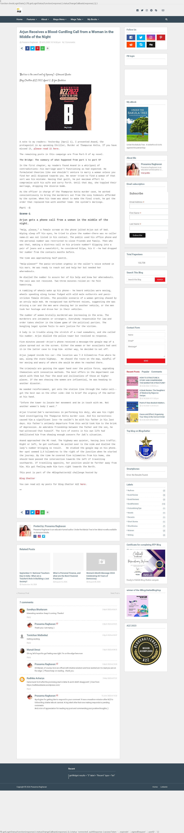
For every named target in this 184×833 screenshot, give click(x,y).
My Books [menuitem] (92, 19)
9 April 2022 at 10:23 (109, 664)
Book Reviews (146, 499)
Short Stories (146, 522)
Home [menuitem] (19, 19)
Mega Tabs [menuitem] (76, 19)
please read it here (46, 149)
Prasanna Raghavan (30, 42)
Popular (145, 371)
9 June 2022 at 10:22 (109, 696)
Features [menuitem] (31, 19)
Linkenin (164, 787)
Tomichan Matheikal (37, 635)
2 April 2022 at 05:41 (109, 624)
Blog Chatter (27, 478)
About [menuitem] (44, 19)
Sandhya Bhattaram (37, 609)
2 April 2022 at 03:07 (109, 635)
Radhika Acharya (35, 678)
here (83, 484)
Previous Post (23, 593)
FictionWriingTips (146, 508)
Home (155, 787)
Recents (146, 517)
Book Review (146, 495)
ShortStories (146, 526)
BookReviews (146, 504)
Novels (146, 513)
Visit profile (145, 173)
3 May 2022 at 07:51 (110, 678)
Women (146, 531)
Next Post (115, 593)
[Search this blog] (140, 279)
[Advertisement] (141, 304)
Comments (156, 371)
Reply (29, 617)
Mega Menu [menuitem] (59, 19)
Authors (146, 491)
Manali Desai (33, 649)
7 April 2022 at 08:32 (109, 650)
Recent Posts (133, 371)
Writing (146, 535)
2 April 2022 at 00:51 (109, 609)
